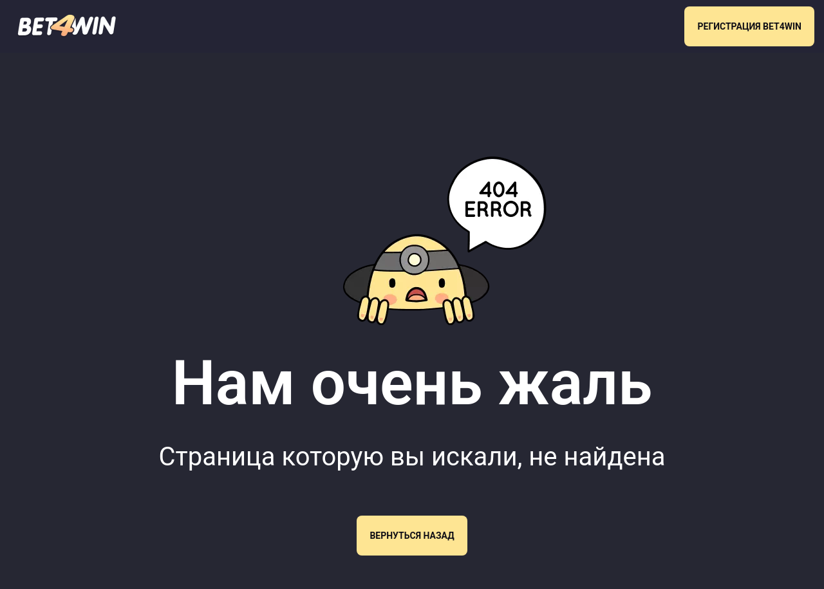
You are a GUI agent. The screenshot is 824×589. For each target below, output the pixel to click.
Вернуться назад (412, 535)
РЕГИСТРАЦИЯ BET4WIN (749, 26)
